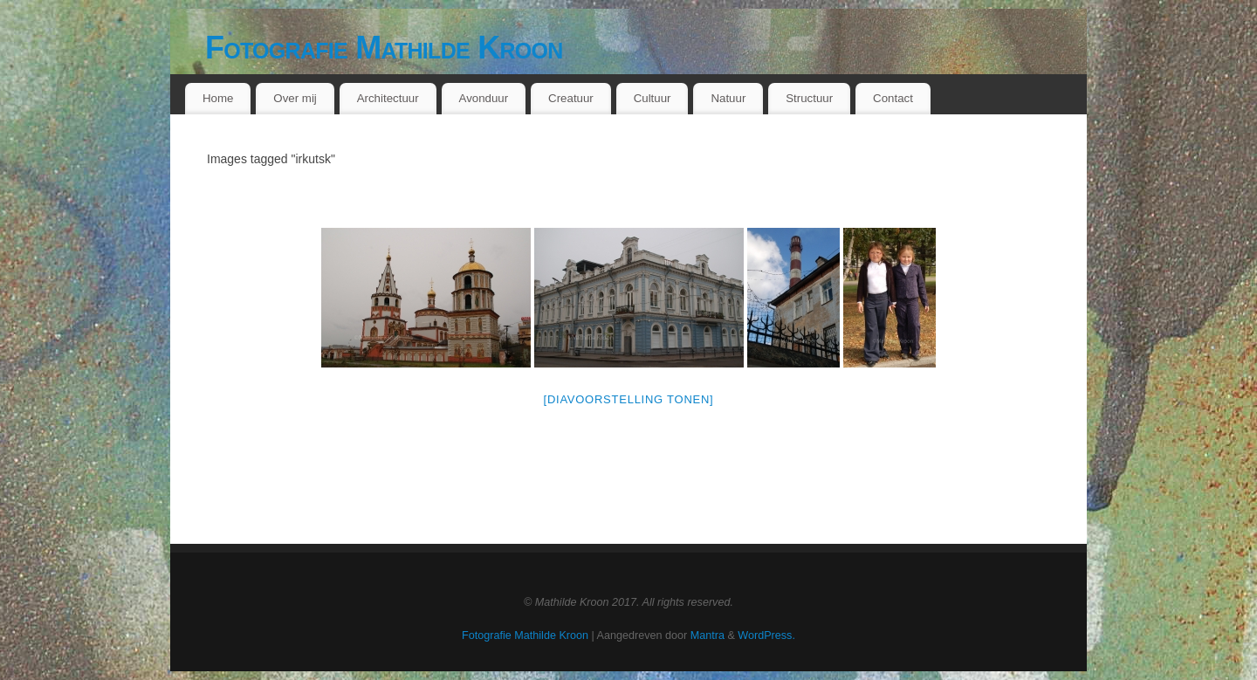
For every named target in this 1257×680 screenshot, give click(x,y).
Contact (893, 98)
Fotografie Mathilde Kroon (384, 47)
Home (218, 98)
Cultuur (652, 98)
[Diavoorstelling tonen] (629, 399)
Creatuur (571, 98)
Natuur (728, 98)
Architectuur (388, 98)
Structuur (809, 98)
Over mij (295, 98)
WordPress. (766, 635)
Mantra (707, 635)
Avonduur (484, 98)
